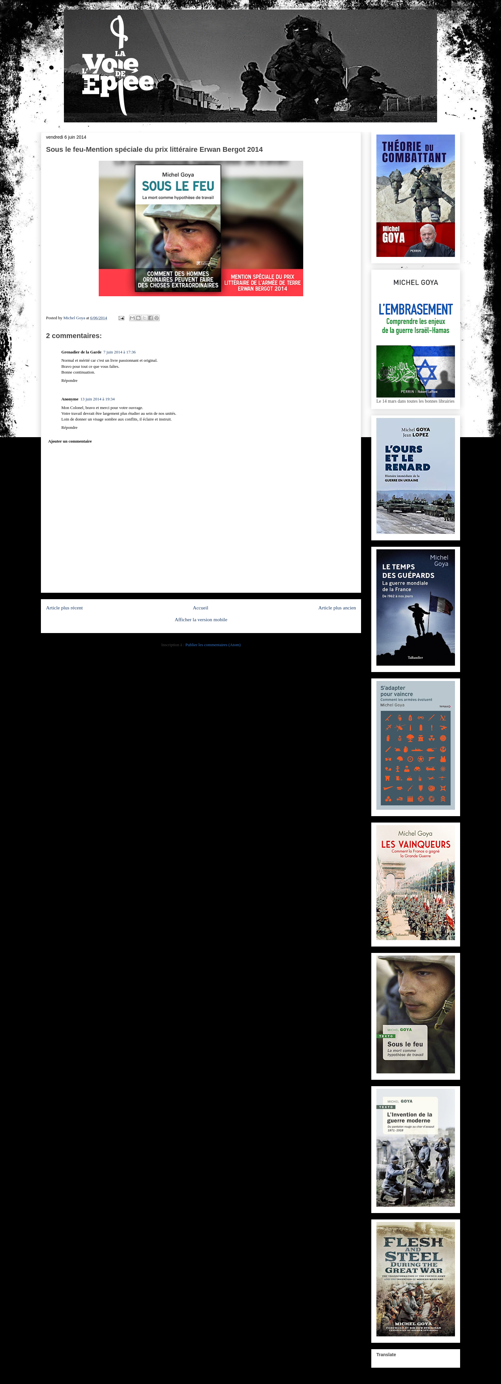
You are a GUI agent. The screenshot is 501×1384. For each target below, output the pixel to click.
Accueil (200, 607)
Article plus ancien (337, 607)
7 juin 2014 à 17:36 (120, 352)
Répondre (69, 380)
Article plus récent (64, 607)
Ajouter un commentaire (70, 441)
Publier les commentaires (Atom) (213, 644)
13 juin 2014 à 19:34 (97, 399)
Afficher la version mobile (201, 619)
